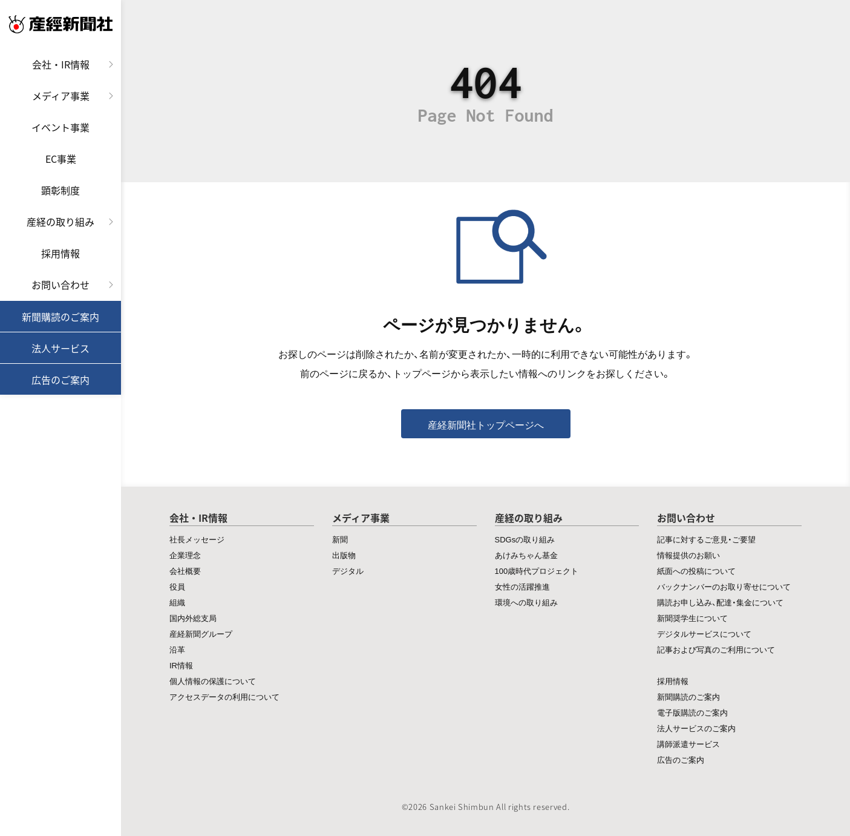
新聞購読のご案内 (60, 316)
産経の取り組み (60, 221)
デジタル (348, 570)
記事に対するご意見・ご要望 (706, 539)
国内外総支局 (193, 618)
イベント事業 (60, 127)
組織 (177, 602)
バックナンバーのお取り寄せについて (724, 586)
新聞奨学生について (692, 618)
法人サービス (60, 348)
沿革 (177, 649)
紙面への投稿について (696, 570)
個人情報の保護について (212, 680)
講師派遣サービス (688, 743)
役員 (177, 586)
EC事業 (60, 158)
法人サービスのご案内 (696, 728)
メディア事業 (61, 95)
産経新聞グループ (200, 633)
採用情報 (60, 253)
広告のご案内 (60, 379)
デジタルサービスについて (704, 633)
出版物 (344, 555)
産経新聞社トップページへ (486, 424)
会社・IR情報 (61, 64)
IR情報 (181, 665)
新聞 (340, 539)
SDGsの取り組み (525, 539)
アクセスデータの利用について (224, 696)
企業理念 (185, 555)
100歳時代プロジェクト (537, 570)
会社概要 (185, 570)
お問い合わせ (60, 284)
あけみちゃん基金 (526, 555)
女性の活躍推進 (522, 586)
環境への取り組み (526, 602)
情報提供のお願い (688, 555)
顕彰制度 (60, 190)
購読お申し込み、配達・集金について (720, 602)
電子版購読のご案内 (692, 712)
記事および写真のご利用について (716, 649)
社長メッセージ (196, 539)
